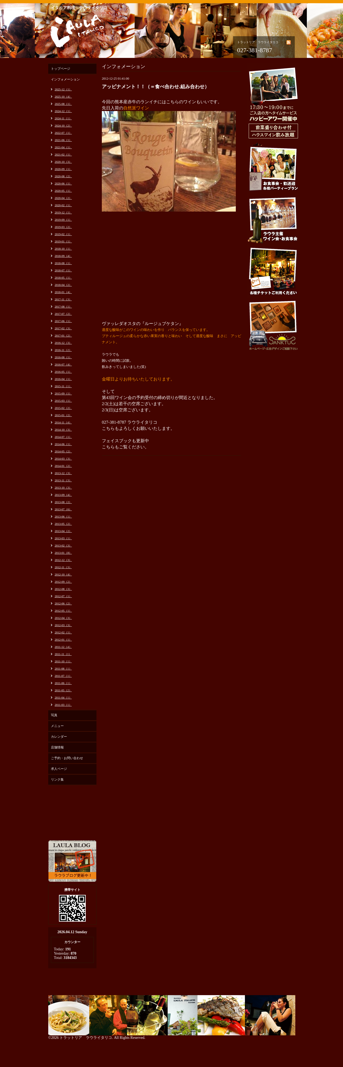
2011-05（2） (63, 690)
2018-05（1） (63, 277)
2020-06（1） (63, 183)
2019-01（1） (63, 241)
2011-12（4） (63, 646)
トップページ (60, 69)
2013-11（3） (63, 480)
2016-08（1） (63, 357)
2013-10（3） (63, 487)
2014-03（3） (63, 458)
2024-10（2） (63, 125)
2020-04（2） (63, 198)
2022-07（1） (63, 132)
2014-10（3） (63, 429)
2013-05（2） (63, 523)
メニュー (57, 726)
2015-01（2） (63, 415)
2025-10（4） (63, 96)
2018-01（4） (63, 292)
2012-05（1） (63, 610)
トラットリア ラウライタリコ (85, 1038)
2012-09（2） (63, 581)
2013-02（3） (63, 545)
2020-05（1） (63, 190)
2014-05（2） (63, 451)
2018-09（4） (63, 255)
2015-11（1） (63, 386)
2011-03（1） (63, 704)
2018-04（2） (63, 284)
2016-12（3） (63, 342)
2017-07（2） (63, 313)
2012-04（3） (63, 617)
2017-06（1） (63, 321)
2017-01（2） (63, 335)
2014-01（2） (63, 465)
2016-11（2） (63, 350)
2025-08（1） (63, 103)
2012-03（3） (63, 625)
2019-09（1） (63, 219)
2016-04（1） (63, 379)
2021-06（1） (63, 140)
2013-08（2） (63, 502)
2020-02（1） (63, 205)
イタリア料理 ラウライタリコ (79, 8)
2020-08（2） (63, 176)
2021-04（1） (63, 147)
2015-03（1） (63, 400)
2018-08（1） (63, 263)
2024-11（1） (63, 118)
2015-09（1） (63, 393)
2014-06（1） (63, 444)
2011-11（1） (63, 654)
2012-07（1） (63, 596)
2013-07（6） (63, 509)
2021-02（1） (63, 154)
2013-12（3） (63, 473)
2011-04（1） (63, 697)
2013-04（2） (63, 531)
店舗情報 (57, 747)
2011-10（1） (63, 661)
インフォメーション (65, 79)
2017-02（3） (63, 328)
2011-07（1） (63, 675)
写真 (54, 715)
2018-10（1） (63, 248)
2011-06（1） (63, 683)
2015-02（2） (63, 407)
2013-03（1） (63, 538)
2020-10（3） (63, 161)
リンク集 (57, 779)
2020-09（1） (63, 169)
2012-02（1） (63, 632)
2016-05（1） (63, 371)
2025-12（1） (63, 89)
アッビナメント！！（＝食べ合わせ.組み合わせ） (155, 86)
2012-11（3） (63, 567)
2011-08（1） (63, 668)
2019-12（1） (63, 212)
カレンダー (59, 737)
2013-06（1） (63, 516)
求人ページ (59, 769)
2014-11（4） (63, 422)
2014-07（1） (63, 436)
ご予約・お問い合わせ (67, 758)
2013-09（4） (63, 494)
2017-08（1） (63, 306)
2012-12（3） (63, 560)
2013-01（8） (63, 552)
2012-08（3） (63, 588)
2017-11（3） (63, 299)
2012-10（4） (63, 574)
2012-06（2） (63, 603)
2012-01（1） (63, 639)
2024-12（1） (63, 111)
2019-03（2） (63, 226)
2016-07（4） (63, 364)
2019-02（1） (63, 234)
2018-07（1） (63, 270)
